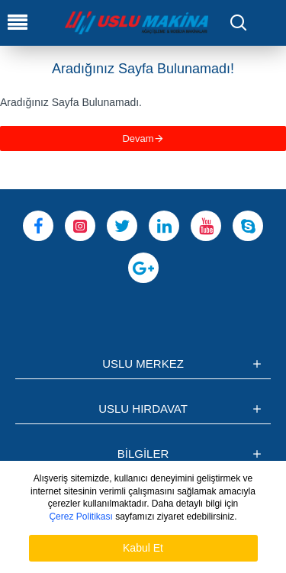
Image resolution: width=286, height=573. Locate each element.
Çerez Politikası (80, 516)
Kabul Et (143, 548)
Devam (137, 138)
